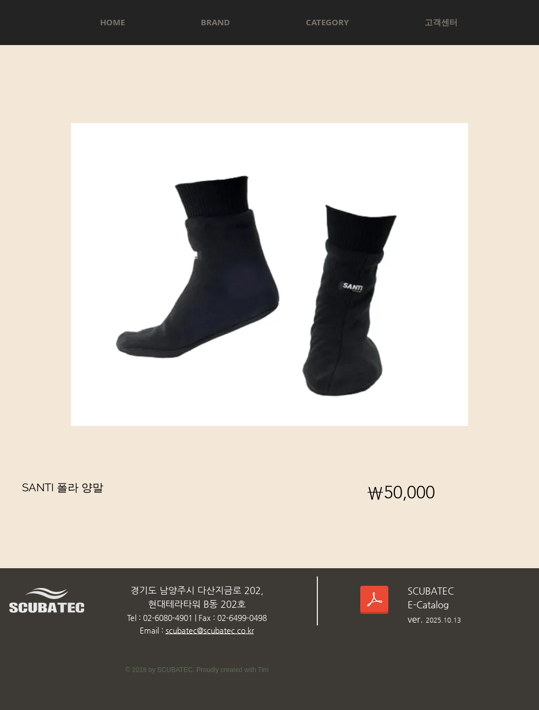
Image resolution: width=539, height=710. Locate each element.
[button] (215, 22)
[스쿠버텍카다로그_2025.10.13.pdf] (374, 601)
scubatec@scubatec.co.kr (210, 630)
